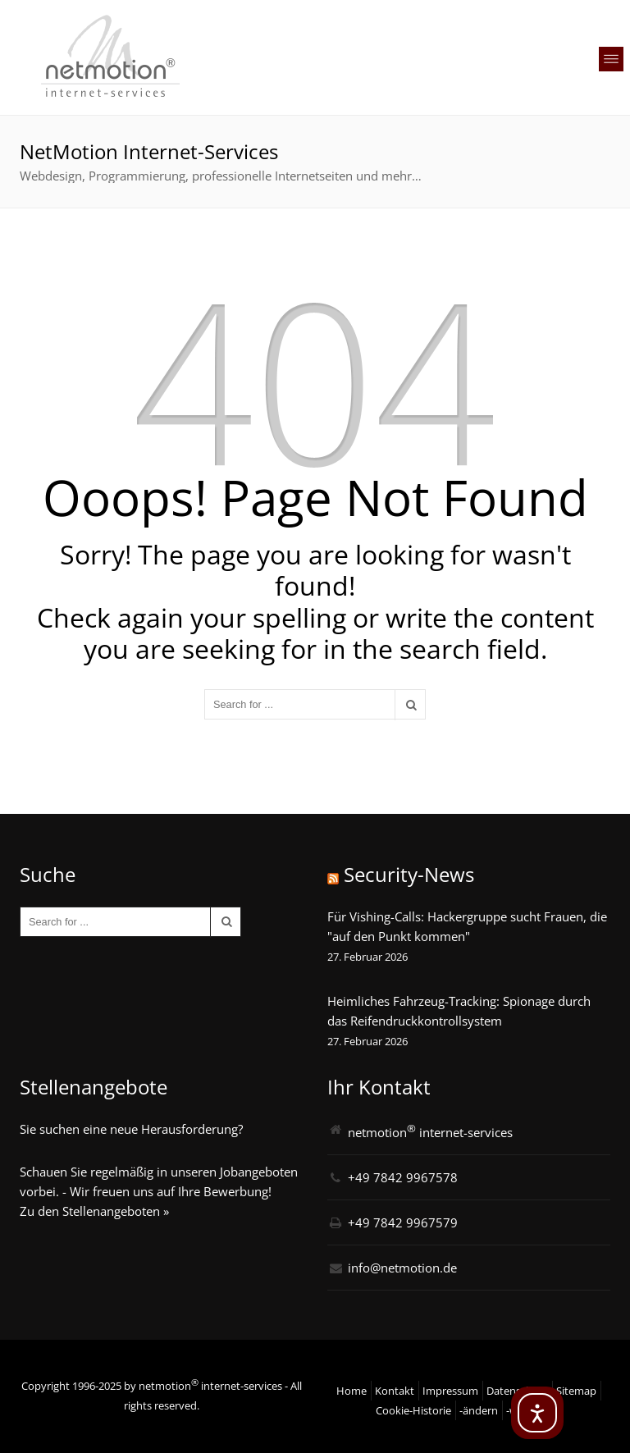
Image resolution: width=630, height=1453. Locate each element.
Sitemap (576, 1390)
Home (351, 1390)
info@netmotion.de (402, 1267)
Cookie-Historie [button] (413, 1410)
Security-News (409, 874)
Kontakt (394, 1390)
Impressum (450, 1390)
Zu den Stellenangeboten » (94, 1211)
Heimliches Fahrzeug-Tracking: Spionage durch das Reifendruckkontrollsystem (459, 1011)
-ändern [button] (478, 1410)
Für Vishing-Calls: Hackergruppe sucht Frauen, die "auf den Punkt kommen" (467, 926)
